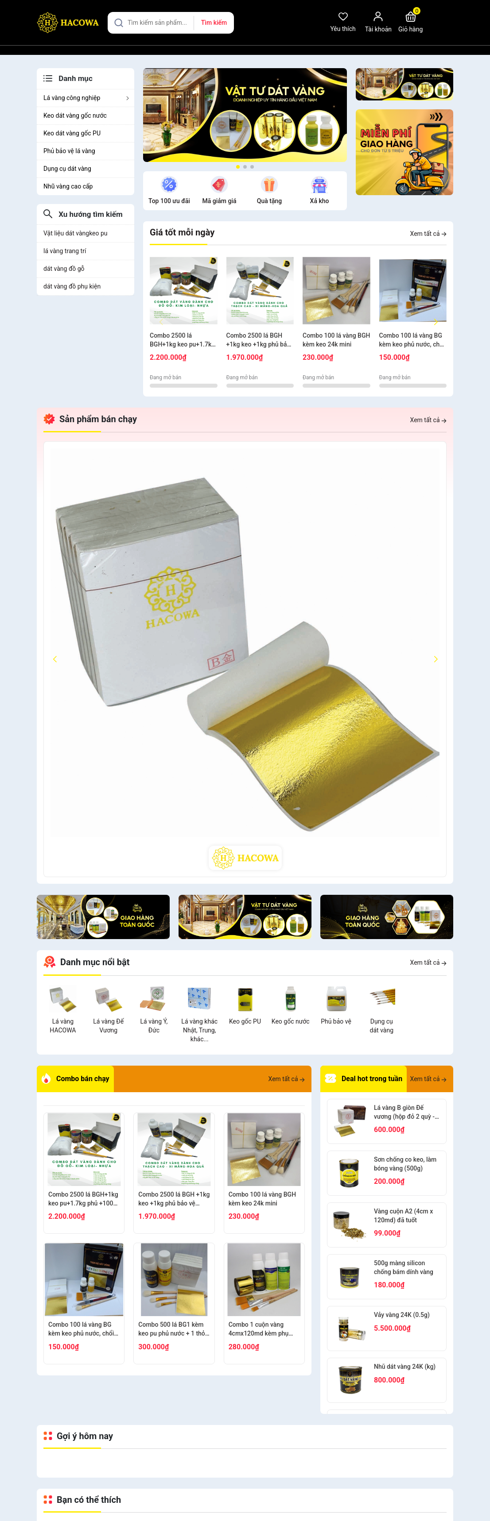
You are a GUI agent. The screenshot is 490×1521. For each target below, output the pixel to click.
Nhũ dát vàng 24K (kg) (405, 1366)
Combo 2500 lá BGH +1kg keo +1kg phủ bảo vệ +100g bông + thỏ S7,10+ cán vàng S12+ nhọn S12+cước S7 (258, 340)
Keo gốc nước (291, 1021)
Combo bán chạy (75, 1079)
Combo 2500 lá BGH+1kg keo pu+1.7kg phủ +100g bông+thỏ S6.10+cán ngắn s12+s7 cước (183, 340)
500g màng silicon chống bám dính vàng (403, 1267)
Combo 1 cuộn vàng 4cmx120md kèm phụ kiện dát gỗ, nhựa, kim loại (259, 1329)
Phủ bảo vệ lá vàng (69, 150)
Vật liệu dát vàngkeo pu (75, 233)
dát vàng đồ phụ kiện (72, 286)
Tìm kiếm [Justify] (214, 22)
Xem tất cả (428, 233)
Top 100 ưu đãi (169, 200)
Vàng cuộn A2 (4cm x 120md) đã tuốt (403, 1216)
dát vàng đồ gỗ (64, 268)
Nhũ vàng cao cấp (68, 186)
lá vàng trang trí (64, 250)
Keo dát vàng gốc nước (75, 115)
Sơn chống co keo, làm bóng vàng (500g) (405, 1164)
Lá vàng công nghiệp (86, 97)
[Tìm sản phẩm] (171, 23)
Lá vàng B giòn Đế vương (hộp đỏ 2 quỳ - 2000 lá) (404, 1112)
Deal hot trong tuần (363, 1078)
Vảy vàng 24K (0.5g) (402, 1314)
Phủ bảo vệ (336, 1021)
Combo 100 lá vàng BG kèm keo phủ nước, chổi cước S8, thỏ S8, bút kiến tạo (412, 340)
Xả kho (319, 200)
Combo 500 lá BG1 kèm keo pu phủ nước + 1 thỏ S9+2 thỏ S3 (171, 1329)
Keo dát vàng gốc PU (72, 133)
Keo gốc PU (245, 1021)
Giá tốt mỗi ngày (182, 232)
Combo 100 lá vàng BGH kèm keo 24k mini (336, 340)
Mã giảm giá (219, 200)
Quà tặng (269, 200)
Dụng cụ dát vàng (67, 168)
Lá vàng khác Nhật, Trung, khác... (199, 1030)
